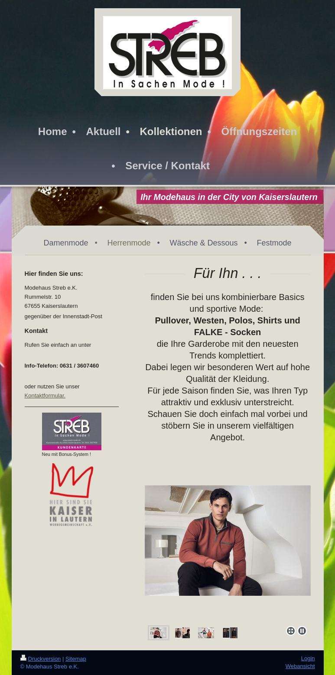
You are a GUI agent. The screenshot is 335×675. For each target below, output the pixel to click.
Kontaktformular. (45, 395)
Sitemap (75, 659)
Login (308, 658)
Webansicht (300, 666)
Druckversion (40, 659)
